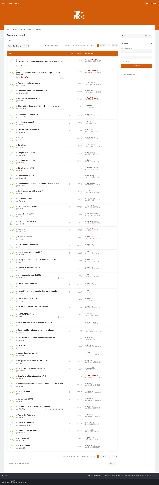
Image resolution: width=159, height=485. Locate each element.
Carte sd (21, 345)
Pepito (21, 378)
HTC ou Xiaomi (24, 446)
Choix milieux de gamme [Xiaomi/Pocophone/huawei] (39, 106)
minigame (90, 183)
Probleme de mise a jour (27, 176)
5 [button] (108, 46)
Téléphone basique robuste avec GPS (32, 361)
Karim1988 (22, 178)
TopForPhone (25, 66)
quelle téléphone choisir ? (28, 114)
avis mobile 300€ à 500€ (27, 206)
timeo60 (90, 422)
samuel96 (22, 371)
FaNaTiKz (22, 409)
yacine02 (22, 270)
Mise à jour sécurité (25, 237)
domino (21, 163)
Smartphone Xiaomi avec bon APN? (32, 376)
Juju (20, 193)
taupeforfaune (92, 206)
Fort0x (21, 124)
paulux (21, 170)
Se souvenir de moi (129, 61)
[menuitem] (18, 3)
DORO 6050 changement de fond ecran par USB (36, 338)
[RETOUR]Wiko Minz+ (26, 314)
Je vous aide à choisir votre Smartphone (34, 407)
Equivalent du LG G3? (26, 214)
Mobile (20, 137)
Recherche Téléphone (26, 415)
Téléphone (22, 145)
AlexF (21, 363)
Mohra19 (22, 85)
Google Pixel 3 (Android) (27, 153)
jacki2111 (22, 293)
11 (53, 409)
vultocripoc (22, 108)
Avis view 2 (22, 229)
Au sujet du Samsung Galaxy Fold (31, 98)
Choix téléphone (24, 391)
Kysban (21, 101)
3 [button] (103, 46)
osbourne (90, 83)
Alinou (21, 401)
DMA (20, 394)
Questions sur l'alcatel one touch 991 (32, 91)
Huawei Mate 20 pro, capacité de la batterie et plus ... (38, 291)
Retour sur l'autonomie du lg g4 (30, 83)
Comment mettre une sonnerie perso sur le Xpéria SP (39, 183)
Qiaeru (25, 482)
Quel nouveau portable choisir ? (30, 191)
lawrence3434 (92, 168)
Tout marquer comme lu (53, 46)
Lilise (20, 216)
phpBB (12, 481)
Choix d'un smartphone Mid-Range (31, 368)
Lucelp (21, 386)
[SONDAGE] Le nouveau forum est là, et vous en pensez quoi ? (39, 62)
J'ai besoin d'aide (25, 199)
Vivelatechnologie (24, 425)
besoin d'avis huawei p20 (28, 353)
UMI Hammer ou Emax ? (27, 299)
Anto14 (21, 355)
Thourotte (22, 201)
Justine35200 (23, 93)
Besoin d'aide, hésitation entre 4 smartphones (36, 330)
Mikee (21, 262)
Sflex (89, 106)
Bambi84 (22, 155)
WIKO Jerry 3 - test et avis (28, 244)
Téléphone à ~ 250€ (26, 168)
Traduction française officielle (11, 482)
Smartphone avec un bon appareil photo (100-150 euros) (40, 384)
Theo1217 (22, 231)
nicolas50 (22, 117)
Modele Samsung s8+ (26, 122)
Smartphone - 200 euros (27, 430)
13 (59, 409)
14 (62, 409)
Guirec (89, 383)
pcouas (21, 340)
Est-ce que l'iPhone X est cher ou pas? (33, 306)
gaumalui (22, 132)
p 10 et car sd (23, 438)
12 (56, 409)
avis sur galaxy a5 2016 (27, 221)
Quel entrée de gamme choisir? (30, 283)
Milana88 (22, 448)
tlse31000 (22, 186)
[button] (94, 46)
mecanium (22, 286)
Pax (88, 160)
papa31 (21, 254)
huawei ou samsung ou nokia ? (30, 252)
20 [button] (113, 46)
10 (50, 409)
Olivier (21, 147)
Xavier (21, 316)
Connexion (124, 43)
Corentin (21, 309)
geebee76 (22, 277)
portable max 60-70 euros (28, 160)
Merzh (21, 209)
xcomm (89, 314)
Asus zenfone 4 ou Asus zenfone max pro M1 (35, 322)
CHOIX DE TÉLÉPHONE (27, 423)
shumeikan (22, 325)
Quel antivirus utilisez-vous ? (29, 130)
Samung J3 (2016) (25, 399)
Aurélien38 (22, 433)
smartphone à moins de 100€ (29, 275)
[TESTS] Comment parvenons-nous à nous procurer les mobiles (38, 74)
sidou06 (21, 224)
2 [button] (100, 46)
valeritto (21, 332)
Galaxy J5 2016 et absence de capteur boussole (37, 260)
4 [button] (106, 46)
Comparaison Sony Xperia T (29, 267)
